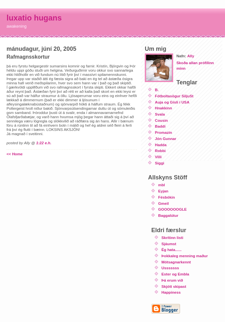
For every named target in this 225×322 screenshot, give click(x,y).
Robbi (160, 150)
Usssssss (170, 268)
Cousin (161, 120)
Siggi (159, 163)
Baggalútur (168, 215)
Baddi (160, 126)
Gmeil (163, 203)
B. (157, 90)
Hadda (161, 145)
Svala (160, 114)
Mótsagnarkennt (176, 262)
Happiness (171, 292)
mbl (161, 185)
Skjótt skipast (173, 286)
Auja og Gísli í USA (172, 102)
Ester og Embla (175, 274)
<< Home (14, 154)
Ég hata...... (171, 249)
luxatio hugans (34, 17)
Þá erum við (172, 280)
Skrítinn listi (172, 237)
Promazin (163, 132)
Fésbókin (166, 197)
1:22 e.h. (44, 143)
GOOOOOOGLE (172, 209)
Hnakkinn (163, 108)
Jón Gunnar (165, 138)
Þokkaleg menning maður (184, 256)
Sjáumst (168, 244)
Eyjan (163, 191)
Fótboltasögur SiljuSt (174, 96)
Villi (158, 157)
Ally (190, 56)
